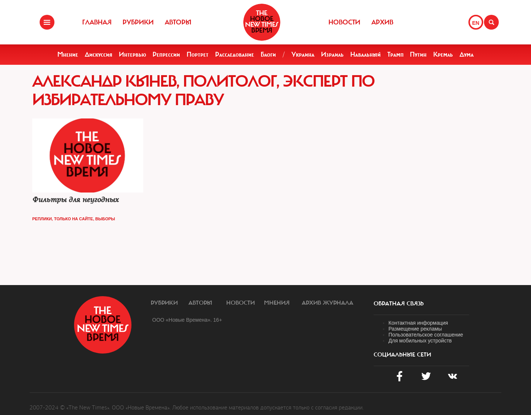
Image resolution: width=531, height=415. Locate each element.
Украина (302, 54)
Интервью (132, 54)
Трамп (395, 54)
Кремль (443, 54)
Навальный (365, 54)
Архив (382, 22)
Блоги (268, 54)
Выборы (105, 219)
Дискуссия (98, 54)
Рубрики (138, 22)
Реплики (42, 219)
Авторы (178, 22)
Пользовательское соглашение (425, 335)
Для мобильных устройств (420, 341)
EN (475, 23)
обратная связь (399, 303)
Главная (96, 22)
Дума (467, 54)
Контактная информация (418, 323)
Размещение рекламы (415, 329)
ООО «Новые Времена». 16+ (187, 320)
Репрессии (166, 54)
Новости (344, 22)
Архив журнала (327, 303)
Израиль (332, 54)
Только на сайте (73, 219)
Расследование (234, 54)
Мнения (277, 303)
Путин (418, 54)
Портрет (197, 54)
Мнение (67, 54)
